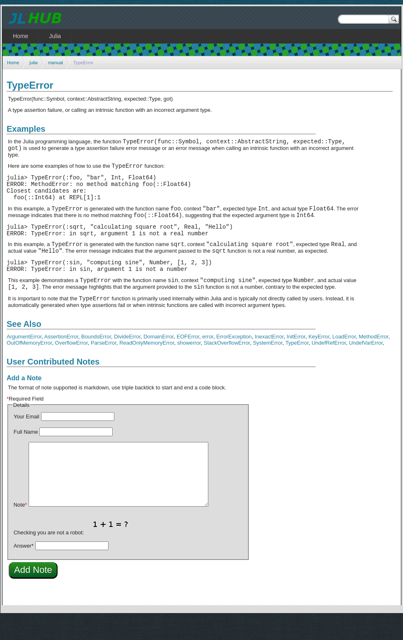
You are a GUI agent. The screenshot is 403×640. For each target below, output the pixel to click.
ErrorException (234, 359)
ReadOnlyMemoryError (146, 365)
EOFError (187, 359)
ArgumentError (24, 359)
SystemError (267, 365)
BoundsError (96, 359)
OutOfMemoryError (29, 365)
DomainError (159, 359)
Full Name (26, 454)
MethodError (373, 359)
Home (13, 62)
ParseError (103, 365)
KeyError (319, 359)
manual (55, 62)
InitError (296, 359)
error (207, 359)
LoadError (344, 359)
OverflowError (71, 365)
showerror (189, 365)
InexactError (269, 359)
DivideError (127, 359)
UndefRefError (328, 365)
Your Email (26, 439)
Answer (24, 568)
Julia (55, 36)
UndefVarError (366, 365)
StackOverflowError (227, 365)
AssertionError (61, 359)
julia (33, 62)
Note (20, 527)
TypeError (297, 365)
